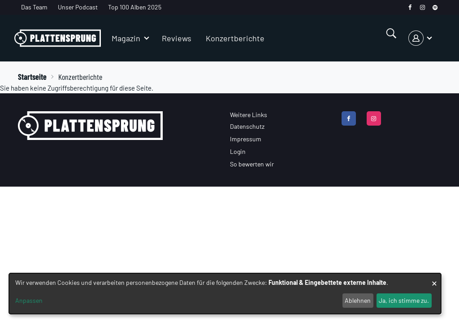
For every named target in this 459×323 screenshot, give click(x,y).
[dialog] (225, 293)
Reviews (176, 38)
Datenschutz (247, 126)
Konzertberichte (235, 38)
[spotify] (435, 7)
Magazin (126, 38)
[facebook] (410, 7)
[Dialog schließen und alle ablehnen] (434, 278)
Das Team (34, 7)
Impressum (245, 139)
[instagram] (422, 7)
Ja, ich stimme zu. (404, 300)
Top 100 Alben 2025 (134, 7)
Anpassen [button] (29, 300)
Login (238, 151)
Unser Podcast (78, 7)
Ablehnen (358, 300)
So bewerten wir (252, 164)
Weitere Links (248, 114)
